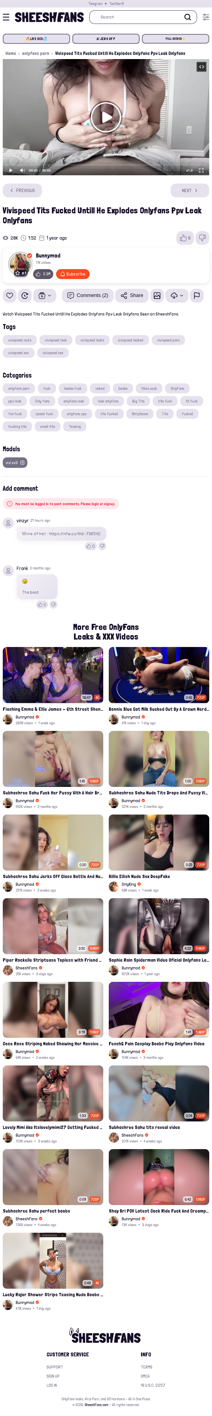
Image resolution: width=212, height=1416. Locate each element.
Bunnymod (48, 255)
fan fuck (15, 414)
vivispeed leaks (92, 340)
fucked (187, 414)
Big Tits (138, 401)
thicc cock (149, 388)
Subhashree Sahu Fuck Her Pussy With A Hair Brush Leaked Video (53, 792)
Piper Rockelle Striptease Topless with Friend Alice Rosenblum (53, 960)
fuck (47, 388)
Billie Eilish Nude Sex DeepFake (139, 876)
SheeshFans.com (96, 1404)
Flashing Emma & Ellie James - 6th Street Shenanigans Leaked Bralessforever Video (53, 709)
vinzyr (23, 520)
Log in (52, 1385)
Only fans (42, 401)
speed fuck (44, 414)
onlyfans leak (73, 401)
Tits (165, 414)
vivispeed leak (56, 340)
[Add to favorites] (10, 296)
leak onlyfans (108, 401)
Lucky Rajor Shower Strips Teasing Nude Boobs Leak (53, 1294)
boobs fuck (73, 388)
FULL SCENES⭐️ (176, 39)
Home (11, 53)
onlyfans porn (35, 53)
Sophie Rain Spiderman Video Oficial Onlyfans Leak (159, 960)
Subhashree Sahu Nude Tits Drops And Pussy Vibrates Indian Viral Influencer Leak (159, 792)
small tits (47, 426)
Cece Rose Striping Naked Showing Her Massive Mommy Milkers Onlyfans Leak (53, 1043)
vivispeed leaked (130, 340)
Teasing (75, 426)
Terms (146, 1367)
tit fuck (192, 401)
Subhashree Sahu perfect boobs (36, 1211)
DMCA (145, 1376)
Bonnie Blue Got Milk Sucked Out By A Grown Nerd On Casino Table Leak (159, 709)
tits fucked (109, 414)
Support (55, 1367)
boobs (123, 388)
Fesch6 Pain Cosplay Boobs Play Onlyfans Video (157, 1043)
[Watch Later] (25, 296)
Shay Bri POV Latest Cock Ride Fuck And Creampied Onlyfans (159, 1211)
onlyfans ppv (77, 414)
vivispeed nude (19, 340)
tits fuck (165, 401)
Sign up (53, 1376)
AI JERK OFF (106, 39)
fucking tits (17, 426)
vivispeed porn (168, 340)
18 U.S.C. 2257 (153, 1385)
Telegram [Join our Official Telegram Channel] (95, 3)
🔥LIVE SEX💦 (36, 39)
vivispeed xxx (18, 353)
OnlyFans (177, 388)
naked (100, 388)
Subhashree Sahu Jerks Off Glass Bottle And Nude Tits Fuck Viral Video (53, 876)
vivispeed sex (53, 353)
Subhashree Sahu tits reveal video (144, 1127)
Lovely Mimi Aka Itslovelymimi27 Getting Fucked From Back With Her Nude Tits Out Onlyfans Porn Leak (53, 1127)
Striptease (140, 414)
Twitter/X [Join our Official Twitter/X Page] (116, 3)
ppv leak (14, 401)
